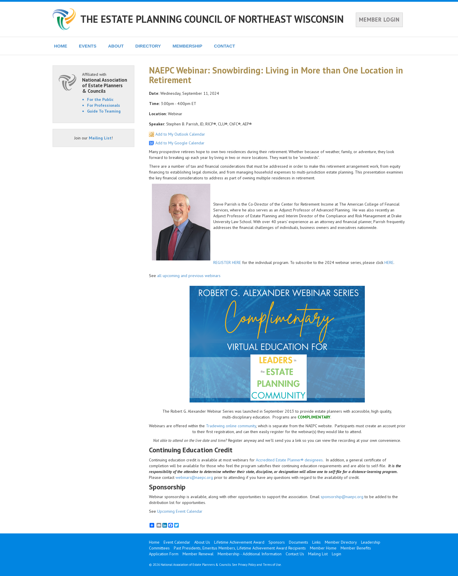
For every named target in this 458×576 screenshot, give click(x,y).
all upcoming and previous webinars (189, 275)
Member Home (323, 548)
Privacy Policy (247, 565)
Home (154, 542)
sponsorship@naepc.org (342, 496)
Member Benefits (356, 548)
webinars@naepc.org (194, 477)
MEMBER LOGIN (379, 19)
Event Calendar (177, 542)
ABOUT (116, 45)
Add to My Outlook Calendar (180, 134)
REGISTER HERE (227, 262)
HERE (388, 262)
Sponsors (276, 542)
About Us (202, 542)
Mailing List (100, 138)
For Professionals (103, 105)
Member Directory (341, 542)
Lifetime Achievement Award (239, 542)
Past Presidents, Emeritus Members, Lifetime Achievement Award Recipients (240, 548)
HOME (60, 45)
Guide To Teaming (104, 111)
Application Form (163, 553)
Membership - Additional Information (250, 553)
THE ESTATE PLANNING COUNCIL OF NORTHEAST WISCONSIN (212, 19)
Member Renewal (198, 553)
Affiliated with (105, 83)
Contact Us (295, 553)
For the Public (100, 99)
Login (336, 553)
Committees (159, 548)
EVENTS (87, 45)
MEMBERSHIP (187, 45)
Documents (298, 542)
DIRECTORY (148, 45)
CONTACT (224, 45)
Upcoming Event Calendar (179, 511)
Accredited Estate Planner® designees (289, 460)
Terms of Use (272, 565)
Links (316, 542)
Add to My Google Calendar (179, 143)
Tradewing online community (231, 425)
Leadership (370, 542)
